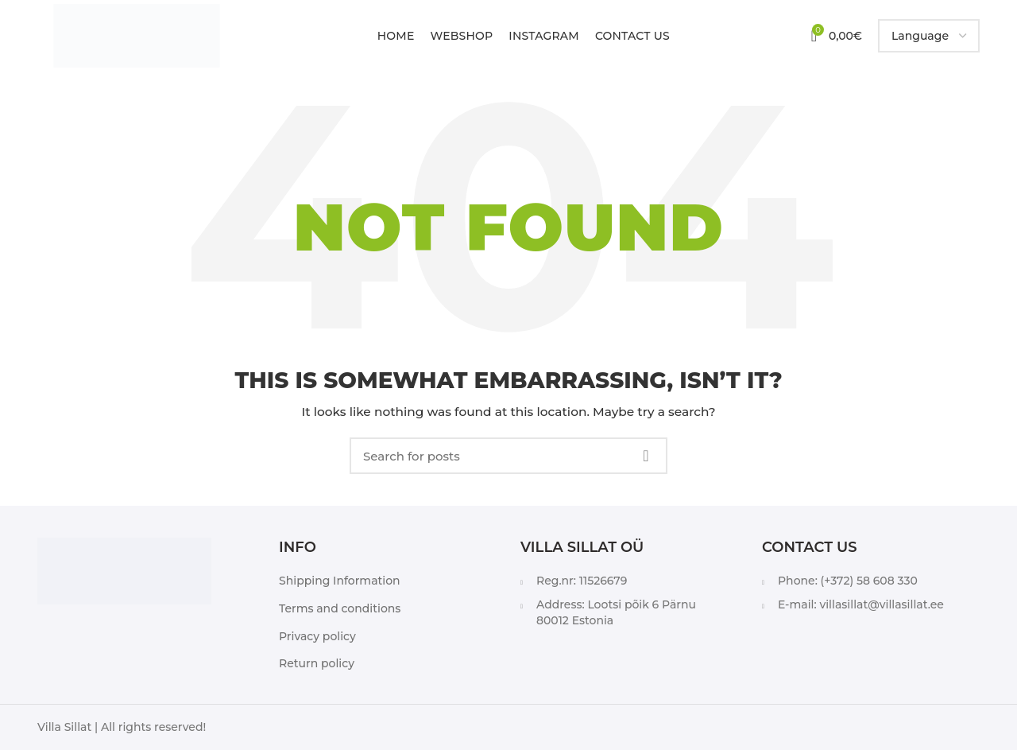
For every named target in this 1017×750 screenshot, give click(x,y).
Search (646, 455)
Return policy (316, 663)
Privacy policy (317, 636)
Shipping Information (339, 580)
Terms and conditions (339, 608)
